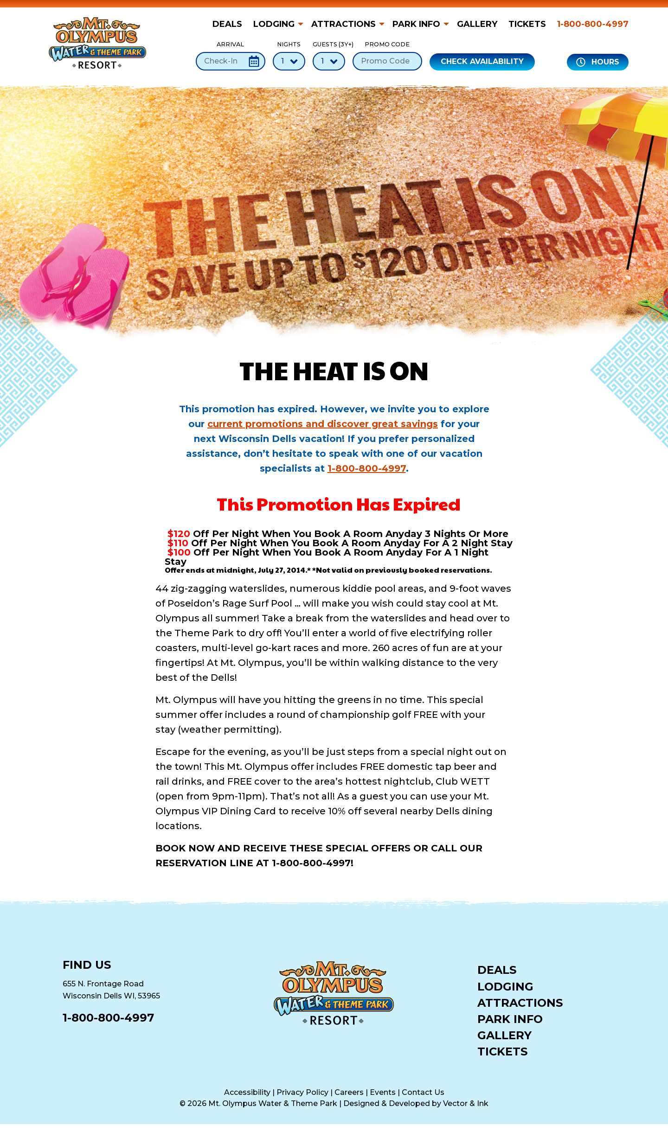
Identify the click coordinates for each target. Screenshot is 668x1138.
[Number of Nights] (289, 61)
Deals (227, 24)
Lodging (274, 24)
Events (383, 1092)
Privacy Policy (302, 1092)
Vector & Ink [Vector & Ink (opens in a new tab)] (465, 1103)
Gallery (477, 24)
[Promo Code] (387, 61)
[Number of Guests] (329, 61)
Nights (289, 55)
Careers (349, 1092)
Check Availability (482, 61)
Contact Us (423, 1092)
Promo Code (387, 55)
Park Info (416, 24)
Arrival (230, 55)
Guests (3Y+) (329, 55)
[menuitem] (230, 24)
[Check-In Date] (230, 61)
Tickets (527, 24)
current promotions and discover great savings (322, 423)
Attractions (343, 24)
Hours (597, 62)
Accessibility (247, 1092)
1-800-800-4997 (593, 24)
